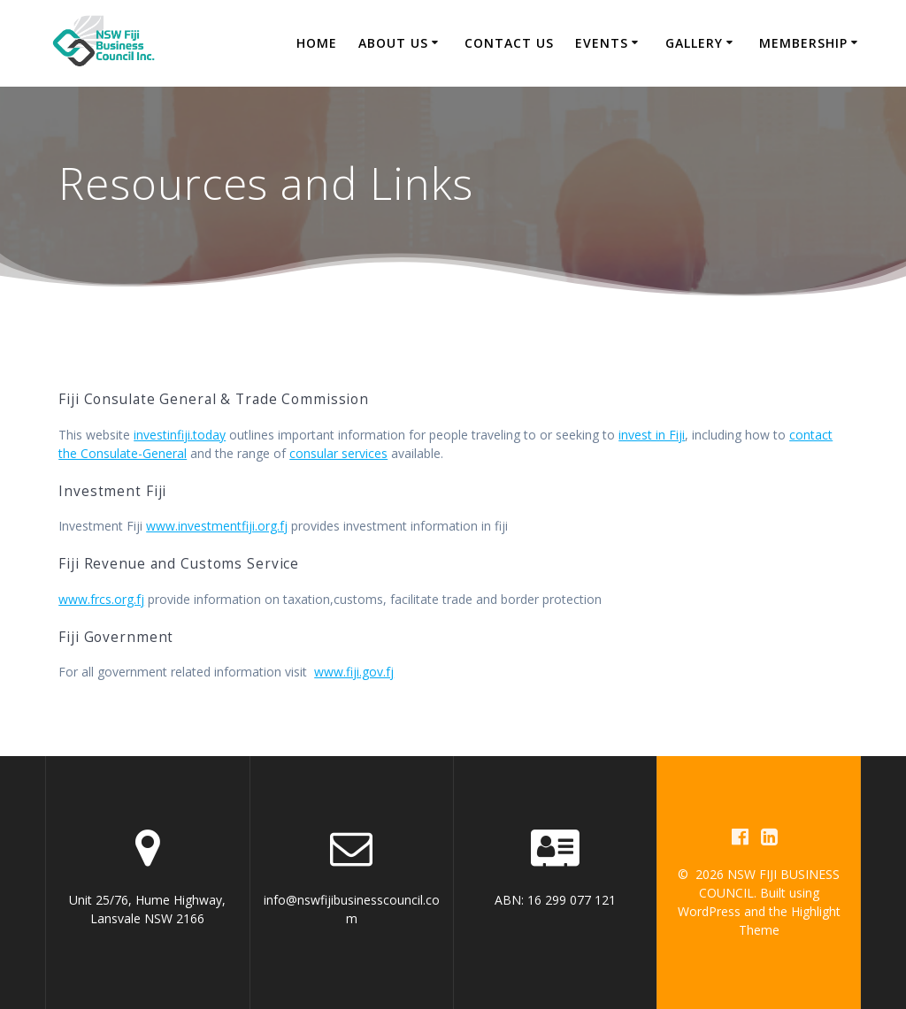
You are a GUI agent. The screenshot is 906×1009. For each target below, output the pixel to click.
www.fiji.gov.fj (354, 671)
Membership (803, 42)
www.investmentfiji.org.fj (217, 525)
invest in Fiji (651, 434)
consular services (338, 453)
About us (393, 42)
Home (316, 42)
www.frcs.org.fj (101, 599)
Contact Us (509, 42)
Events (601, 42)
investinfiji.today (180, 434)
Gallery (694, 42)
